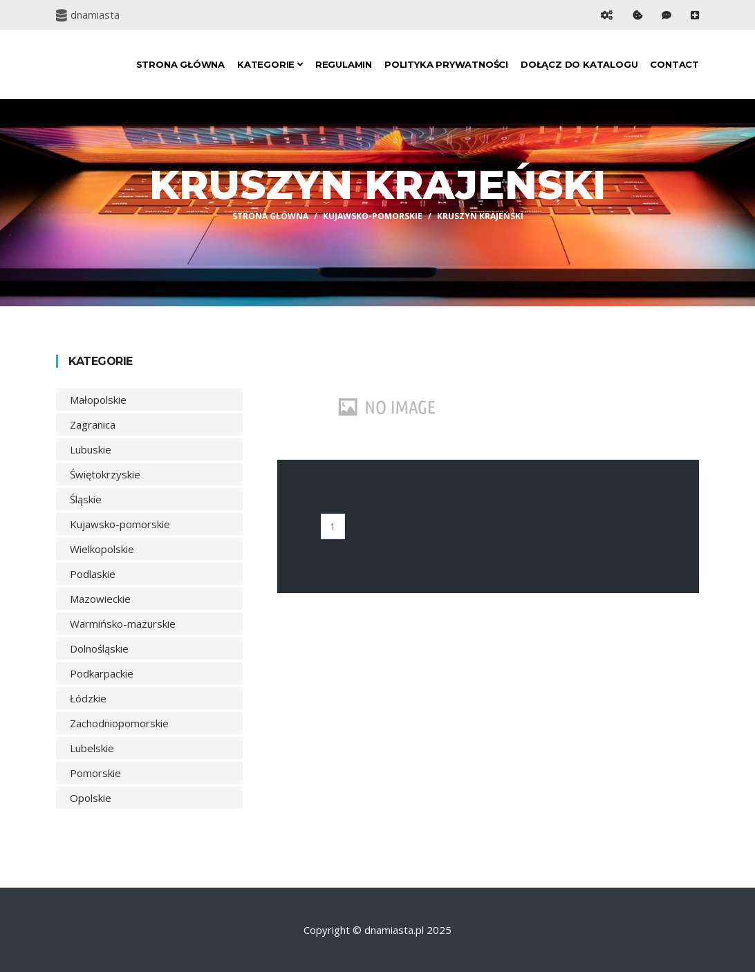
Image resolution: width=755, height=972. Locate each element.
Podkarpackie (101, 673)
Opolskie (90, 798)
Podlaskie (92, 574)
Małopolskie (98, 399)
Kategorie (270, 64)
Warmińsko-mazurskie (123, 623)
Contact (674, 64)
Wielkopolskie (102, 549)
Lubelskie (92, 748)
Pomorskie (95, 773)
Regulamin (343, 64)
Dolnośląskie (99, 648)
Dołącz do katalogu (579, 64)
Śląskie (86, 499)
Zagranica (92, 424)
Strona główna (180, 64)
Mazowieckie (100, 599)
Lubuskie (90, 449)
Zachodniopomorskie (119, 723)
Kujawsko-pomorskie (372, 216)
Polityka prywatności (446, 64)
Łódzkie (88, 698)
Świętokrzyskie (105, 474)
